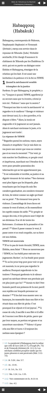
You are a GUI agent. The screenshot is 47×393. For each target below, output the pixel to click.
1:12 (6, 374)
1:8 (6, 369)
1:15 (6, 383)
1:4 (6, 360)
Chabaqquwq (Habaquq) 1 (23, 4)
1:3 (6, 343)
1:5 (6, 365)
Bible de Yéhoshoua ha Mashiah (24, 2)
